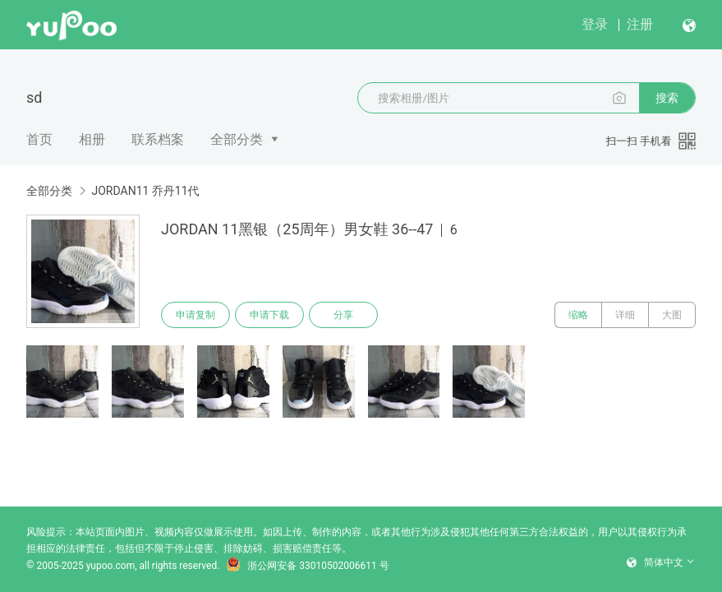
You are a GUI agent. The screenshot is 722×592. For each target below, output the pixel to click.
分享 (343, 315)
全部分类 (236, 139)
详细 (625, 315)
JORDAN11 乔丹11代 (145, 190)
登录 (595, 24)
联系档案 (157, 139)
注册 (640, 24)
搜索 (666, 97)
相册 (92, 139)
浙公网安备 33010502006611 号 (307, 565)
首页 (39, 139)
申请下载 (269, 315)
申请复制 (195, 315)
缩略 (578, 315)
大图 (672, 315)
